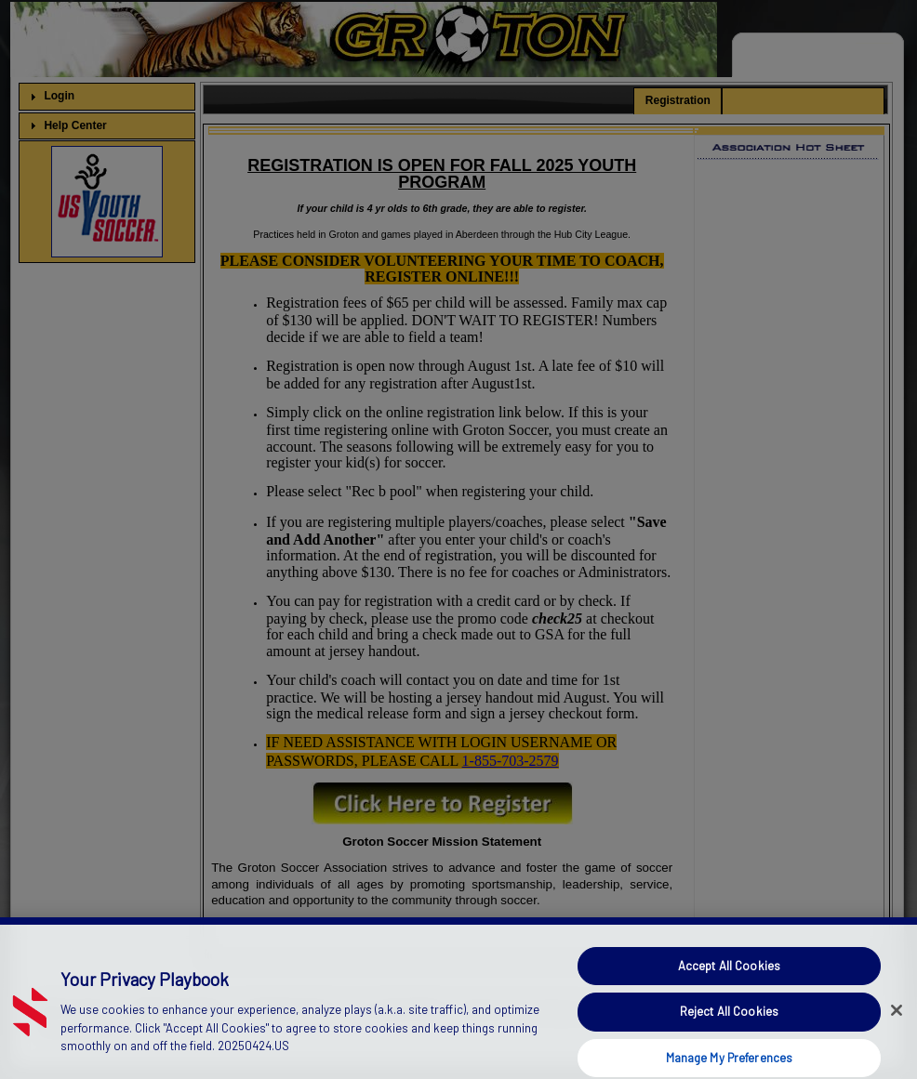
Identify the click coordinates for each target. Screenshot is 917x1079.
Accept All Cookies (729, 978)
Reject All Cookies (729, 1024)
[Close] (896, 1023)
